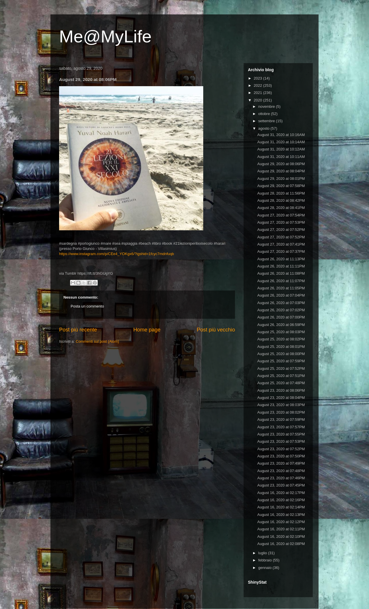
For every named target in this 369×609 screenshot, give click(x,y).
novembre (267, 106)
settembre (267, 121)
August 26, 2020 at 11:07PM (281, 281)
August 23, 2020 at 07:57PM (281, 427)
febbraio (265, 560)
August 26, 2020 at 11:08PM (281, 273)
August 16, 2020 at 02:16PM (281, 500)
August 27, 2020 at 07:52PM (281, 229)
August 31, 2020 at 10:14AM (281, 142)
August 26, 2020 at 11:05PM (281, 288)
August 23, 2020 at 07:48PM (281, 471)
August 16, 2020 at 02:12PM (281, 522)
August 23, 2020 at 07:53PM (281, 441)
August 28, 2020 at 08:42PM (281, 200)
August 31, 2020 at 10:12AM (281, 149)
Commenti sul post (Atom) (97, 341)
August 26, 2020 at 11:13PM (281, 259)
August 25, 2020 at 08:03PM (281, 332)
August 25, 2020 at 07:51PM (281, 376)
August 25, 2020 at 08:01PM (281, 346)
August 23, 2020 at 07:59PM (281, 419)
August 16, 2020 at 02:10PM (281, 536)
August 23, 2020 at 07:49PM (281, 463)
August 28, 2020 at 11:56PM (281, 193)
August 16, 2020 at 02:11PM (281, 529)
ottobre (264, 114)
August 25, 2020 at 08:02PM (281, 339)
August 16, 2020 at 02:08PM (281, 544)
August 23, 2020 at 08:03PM (281, 405)
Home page (146, 330)
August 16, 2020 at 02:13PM (281, 514)
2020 (258, 100)
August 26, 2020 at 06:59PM (281, 325)
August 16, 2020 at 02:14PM (281, 507)
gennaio (265, 567)
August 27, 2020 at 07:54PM (281, 215)
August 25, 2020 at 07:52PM (281, 368)
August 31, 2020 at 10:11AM (281, 156)
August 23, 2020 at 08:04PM (281, 397)
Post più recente (78, 330)
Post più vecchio (216, 330)
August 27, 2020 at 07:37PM (281, 251)
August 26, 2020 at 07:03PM (281, 303)
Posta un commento (87, 306)
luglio (263, 553)
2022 (258, 85)
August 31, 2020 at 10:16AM (281, 135)
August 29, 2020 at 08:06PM (281, 164)
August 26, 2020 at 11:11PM (281, 266)
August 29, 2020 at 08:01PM (281, 178)
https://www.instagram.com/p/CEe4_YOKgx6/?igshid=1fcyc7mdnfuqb (116, 254)
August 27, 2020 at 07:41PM (281, 244)
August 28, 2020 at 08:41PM (281, 207)
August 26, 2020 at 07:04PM (281, 295)
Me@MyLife (105, 36)
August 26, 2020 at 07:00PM (281, 317)
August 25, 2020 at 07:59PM (281, 361)
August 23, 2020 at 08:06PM (281, 390)
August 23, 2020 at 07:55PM (281, 434)
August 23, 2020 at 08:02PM (281, 412)
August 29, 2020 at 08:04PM (281, 171)
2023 (258, 78)
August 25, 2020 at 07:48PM (281, 383)
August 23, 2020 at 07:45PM (281, 485)
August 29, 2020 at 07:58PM (281, 186)
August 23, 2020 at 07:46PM (281, 478)
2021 (258, 92)
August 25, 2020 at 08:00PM (281, 354)
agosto (264, 128)
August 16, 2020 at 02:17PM (281, 493)
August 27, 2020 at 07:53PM (281, 222)
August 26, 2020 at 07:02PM (281, 310)
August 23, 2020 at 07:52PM (281, 449)
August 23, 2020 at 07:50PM (281, 456)
